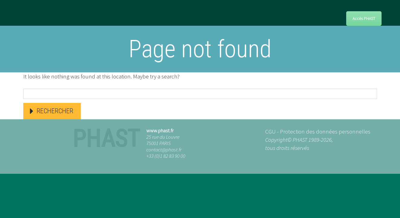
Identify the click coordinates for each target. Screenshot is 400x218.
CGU (270, 131)
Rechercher (55, 111)
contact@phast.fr (163, 149)
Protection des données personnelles (325, 131)
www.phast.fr (160, 130)
